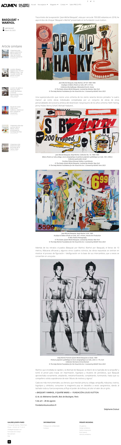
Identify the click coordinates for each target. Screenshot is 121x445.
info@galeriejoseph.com (15, 429)
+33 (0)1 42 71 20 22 (18, 427)
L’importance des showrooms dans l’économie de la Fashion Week (15, 146)
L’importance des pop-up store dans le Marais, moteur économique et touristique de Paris (16, 129)
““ (69, 17)
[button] (43, 4)
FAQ (9, 436)
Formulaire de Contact (14, 432)
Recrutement (11, 434)
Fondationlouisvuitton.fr (45, 405)
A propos (46, 428)
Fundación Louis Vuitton (96, 20)
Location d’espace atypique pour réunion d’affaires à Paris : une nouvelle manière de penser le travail (16, 72)
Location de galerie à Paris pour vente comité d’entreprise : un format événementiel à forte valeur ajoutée (16, 92)
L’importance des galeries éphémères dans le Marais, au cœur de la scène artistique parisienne (16, 53)
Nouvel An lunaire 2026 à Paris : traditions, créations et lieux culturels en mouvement (16, 110)
